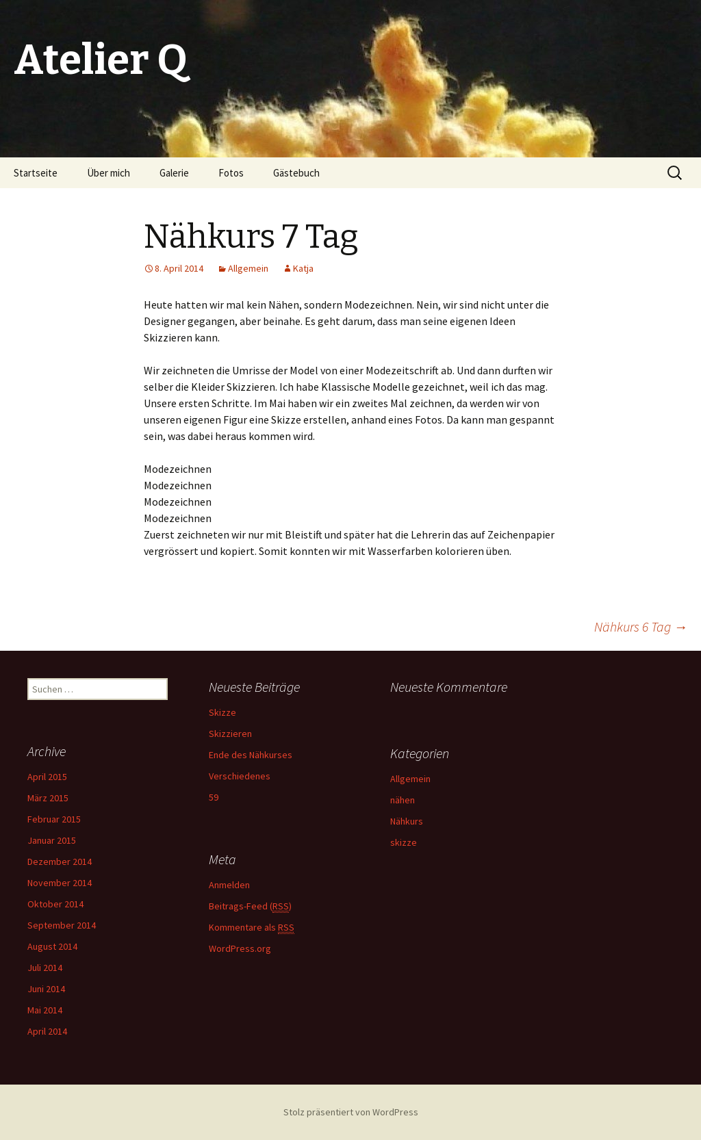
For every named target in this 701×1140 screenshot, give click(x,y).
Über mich (108, 172)
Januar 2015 (51, 840)
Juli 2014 (44, 967)
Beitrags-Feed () (250, 906)
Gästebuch (296, 172)
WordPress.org (240, 948)
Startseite (36, 172)
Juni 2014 (46, 989)
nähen (402, 800)
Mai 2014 (44, 1010)
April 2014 (47, 1031)
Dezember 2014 (59, 861)
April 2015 (47, 776)
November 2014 (59, 883)
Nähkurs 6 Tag (640, 626)
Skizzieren (230, 733)
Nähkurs (406, 821)
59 (213, 797)
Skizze (222, 712)
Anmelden (229, 885)
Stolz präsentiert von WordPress (350, 1112)
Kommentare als (251, 927)
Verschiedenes (239, 776)
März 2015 (47, 798)
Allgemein (248, 268)
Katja (303, 268)
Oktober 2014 (55, 904)
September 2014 (61, 925)
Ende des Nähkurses (250, 755)
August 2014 (52, 946)
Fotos (231, 172)
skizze (403, 842)
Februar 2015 (54, 819)
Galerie (174, 172)
